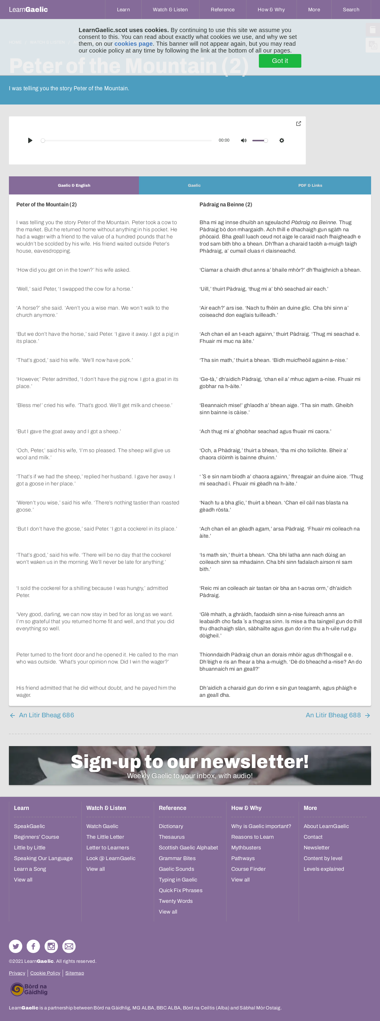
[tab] (74, 185)
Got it (280, 60)
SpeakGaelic (29, 826)
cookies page (133, 43)
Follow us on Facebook (33, 946)
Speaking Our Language (43, 858)
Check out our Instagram (51, 946)
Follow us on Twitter (15, 946)
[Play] (30, 140)
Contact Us (69, 946)
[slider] (126, 140)
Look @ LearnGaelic (111, 858)
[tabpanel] (190, 450)
